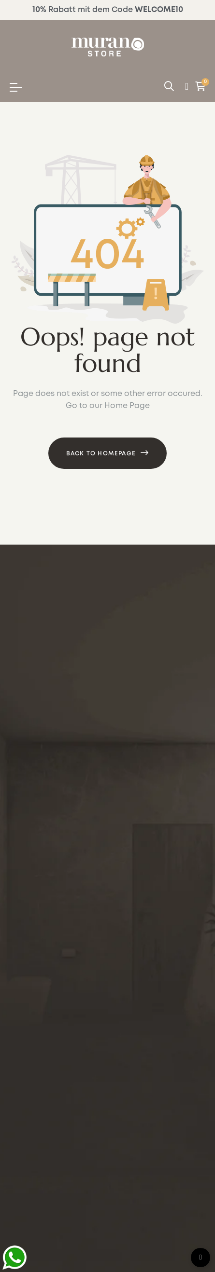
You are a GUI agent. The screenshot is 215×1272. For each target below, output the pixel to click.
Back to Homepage (101, 453)
